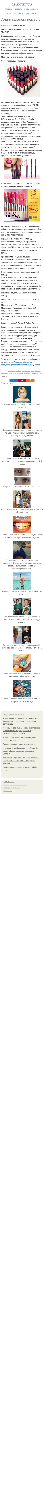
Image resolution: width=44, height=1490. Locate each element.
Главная (8, 9)
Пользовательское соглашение (18, 785)
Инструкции (23, 13)
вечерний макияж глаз (23, 373)
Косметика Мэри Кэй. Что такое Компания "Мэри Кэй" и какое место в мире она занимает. (21, 760)
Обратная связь (8, 790)
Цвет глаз (11, 13)
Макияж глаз (22, 4)
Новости (18, 9)
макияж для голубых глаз (32, 371)
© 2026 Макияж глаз (9, 782)
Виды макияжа (31, 9)
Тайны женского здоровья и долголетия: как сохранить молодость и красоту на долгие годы (20, 721)
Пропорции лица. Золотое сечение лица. (21, 744)
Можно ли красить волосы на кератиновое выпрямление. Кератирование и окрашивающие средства (21, 730)
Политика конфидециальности (12, 787)
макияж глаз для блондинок (16, 371)
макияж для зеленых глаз (8, 373)
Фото (33, 13)
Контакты (6, 785)
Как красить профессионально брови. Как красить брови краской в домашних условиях (21, 751)
